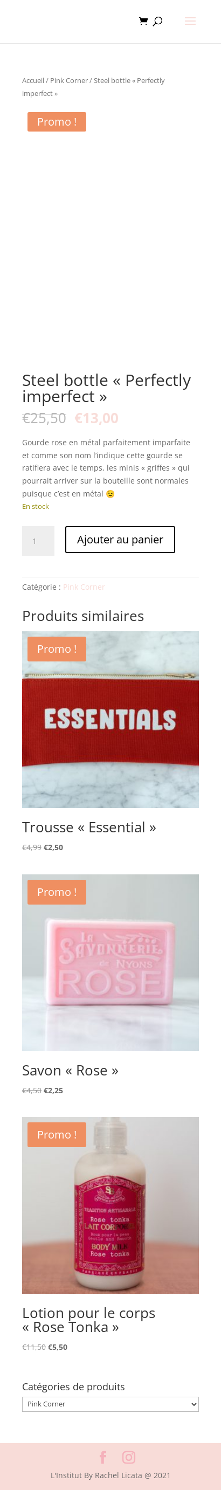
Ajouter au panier (120, 539)
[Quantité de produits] (38, 541)
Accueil (33, 80)
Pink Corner (69, 80)
